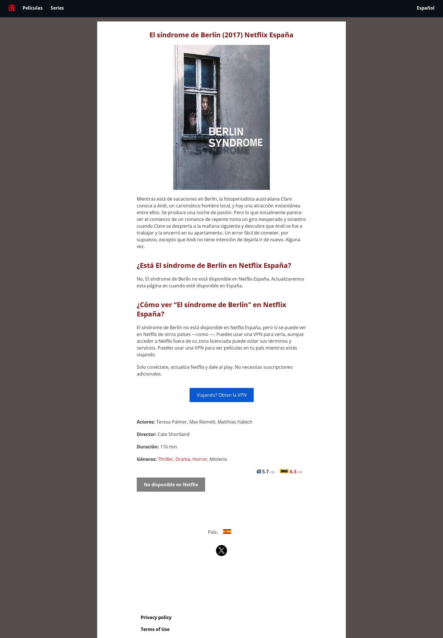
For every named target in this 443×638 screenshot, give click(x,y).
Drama (182, 459)
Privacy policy (156, 617)
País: (221, 532)
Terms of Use (155, 629)
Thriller (165, 459)
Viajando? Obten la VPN (222, 395)
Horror (199, 459)
